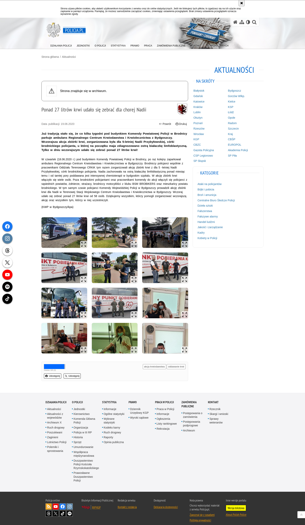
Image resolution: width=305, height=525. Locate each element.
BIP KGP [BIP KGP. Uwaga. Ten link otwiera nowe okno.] (96, 502)
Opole (228, 117)
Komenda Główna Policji (84, 415)
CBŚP (229, 139)
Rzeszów (197, 128)
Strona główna (54, 56)
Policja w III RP (83, 427)
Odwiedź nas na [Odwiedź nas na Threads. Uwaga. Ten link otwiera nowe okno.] (49, 508)
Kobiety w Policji (206, 237)
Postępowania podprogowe (191, 418)
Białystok (197, 90)
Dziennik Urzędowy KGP (139, 405)
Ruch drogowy (56, 422)
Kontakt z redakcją (127, 502)
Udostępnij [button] (56, 371)
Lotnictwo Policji (57, 436)
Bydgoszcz (231, 90)
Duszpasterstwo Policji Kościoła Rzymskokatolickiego (86, 459)
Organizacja (81, 422)
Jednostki (79, 403)
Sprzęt (77, 436)
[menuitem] (61, 45)
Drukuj (180, 123)
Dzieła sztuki (203, 205)
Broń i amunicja (205, 194)
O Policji (77, 397)
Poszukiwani (54, 427)
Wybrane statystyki (109, 415)
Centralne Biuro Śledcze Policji (214, 200)
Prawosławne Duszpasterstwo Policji (83, 471)
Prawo (133, 397)
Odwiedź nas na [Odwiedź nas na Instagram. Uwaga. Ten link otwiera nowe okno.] (70, 501)
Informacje (110, 403)
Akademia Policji (235, 150)
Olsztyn (196, 117)
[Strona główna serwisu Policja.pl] (235, 22)
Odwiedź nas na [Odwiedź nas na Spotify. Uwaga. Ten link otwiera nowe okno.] (70, 508)
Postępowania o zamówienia (192, 409)
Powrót (164, 123)
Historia (78, 432)
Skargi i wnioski (218, 408)
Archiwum (189, 425)
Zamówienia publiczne (188, 399)
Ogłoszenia (163, 413)
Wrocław (197, 133)
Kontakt (213, 397)
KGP (195, 139)
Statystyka (109, 397)
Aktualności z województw (55, 410)
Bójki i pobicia (204, 189)
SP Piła (229, 155)
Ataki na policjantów (208, 183)
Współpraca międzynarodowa (84, 448)
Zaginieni (52, 432)
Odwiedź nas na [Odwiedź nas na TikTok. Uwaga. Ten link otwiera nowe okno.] (63, 508)
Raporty (108, 432)
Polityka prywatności (200, 515)
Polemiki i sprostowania (55, 443)
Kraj (227, 133)
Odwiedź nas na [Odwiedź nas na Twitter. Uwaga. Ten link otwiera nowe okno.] (56, 508)
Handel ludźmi (204, 221)
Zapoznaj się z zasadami (202, 509)
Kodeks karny (112, 422)
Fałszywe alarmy (206, 216)
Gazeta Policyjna (202, 150)
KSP (228, 106)
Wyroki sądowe (139, 412)
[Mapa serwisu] (241, 22)
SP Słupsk (198, 160)
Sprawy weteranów (216, 415)
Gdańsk (196, 95)
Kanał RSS (49, 501)
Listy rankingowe (167, 418)
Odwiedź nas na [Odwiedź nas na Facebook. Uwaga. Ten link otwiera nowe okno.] (63, 501)
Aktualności (73, 56)
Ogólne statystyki (114, 408)
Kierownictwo (81, 408)
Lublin (195, 112)
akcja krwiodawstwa (153, 361)
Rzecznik (215, 403)
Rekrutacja (163, 423)
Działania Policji (56, 397)
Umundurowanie (83, 441)
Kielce (229, 101)
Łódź (228, 112)
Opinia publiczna (114, 436)
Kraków (196, 106)
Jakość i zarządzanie (208, 227)
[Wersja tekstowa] (248, 22)
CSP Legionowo (201, 155)
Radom (229, 122)
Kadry (199, 232)
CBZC (195, 144)
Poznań (196, 122)
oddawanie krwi (175, 361)
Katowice (197, 101)
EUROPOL (231, 144)
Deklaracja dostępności (166, 502)
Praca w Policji (164, 397)
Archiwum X (54, 417)
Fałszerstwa (203, 210)
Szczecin (230, 128)
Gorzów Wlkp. (233, 95)
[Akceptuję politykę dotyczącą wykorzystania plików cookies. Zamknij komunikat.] (242, 3)
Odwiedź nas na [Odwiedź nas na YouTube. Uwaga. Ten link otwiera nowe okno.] (56, 501)
